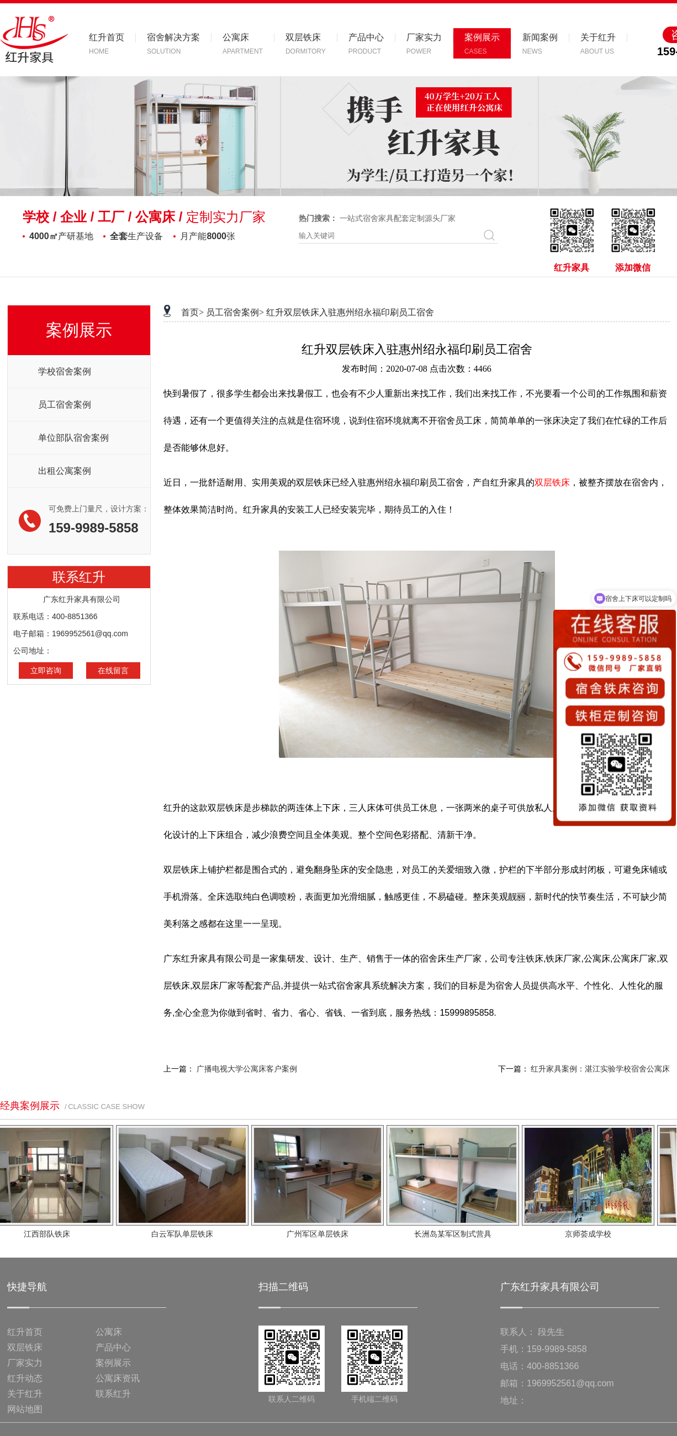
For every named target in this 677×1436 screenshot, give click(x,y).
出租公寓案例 (64, 471)
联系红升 (113, 1393)
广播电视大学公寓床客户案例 (247, 1069)
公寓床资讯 (118, 1378)
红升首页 (25, 1332)
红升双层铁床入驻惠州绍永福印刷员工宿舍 (350, 312)
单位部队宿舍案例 (73, 437)
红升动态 (25, 1378)
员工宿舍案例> (235, 312)
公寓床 (109, 1332)
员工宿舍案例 (64, 404)
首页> (192, 312)
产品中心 (113, 1347)
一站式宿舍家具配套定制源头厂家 (398, 218)
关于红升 (25, 1393)
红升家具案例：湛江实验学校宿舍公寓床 (600, 1069)
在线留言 (113, 670)
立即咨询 (45, 670)
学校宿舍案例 (64, 371)
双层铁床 (25, 1347)
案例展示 (113, 1363)
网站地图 (25, 1409)
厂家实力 (25, 1363)
